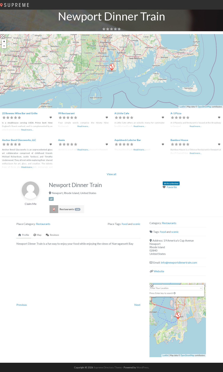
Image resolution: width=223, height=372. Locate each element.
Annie (61, 139)
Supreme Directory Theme (108, 367)
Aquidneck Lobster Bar (127, 139)
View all (111, 174)
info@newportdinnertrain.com (179, 262)
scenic (136, 223)
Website (159, 271)
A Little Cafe (121, 113)
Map (37, 234)
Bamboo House (179, 139)
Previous (21, 304)
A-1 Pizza (176, 113)
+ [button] (4, 41)
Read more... (27, 129)
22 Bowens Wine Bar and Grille (19, 113)
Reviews (52, 234)
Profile (23, 234)
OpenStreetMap (204, 106)
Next (137, 304)
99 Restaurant (66, 113)
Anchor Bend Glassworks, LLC (19, 139)
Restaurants (70, 209)
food (125, 223)
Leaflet (182, 106)
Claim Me (30, 203)
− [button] (4, 46)
